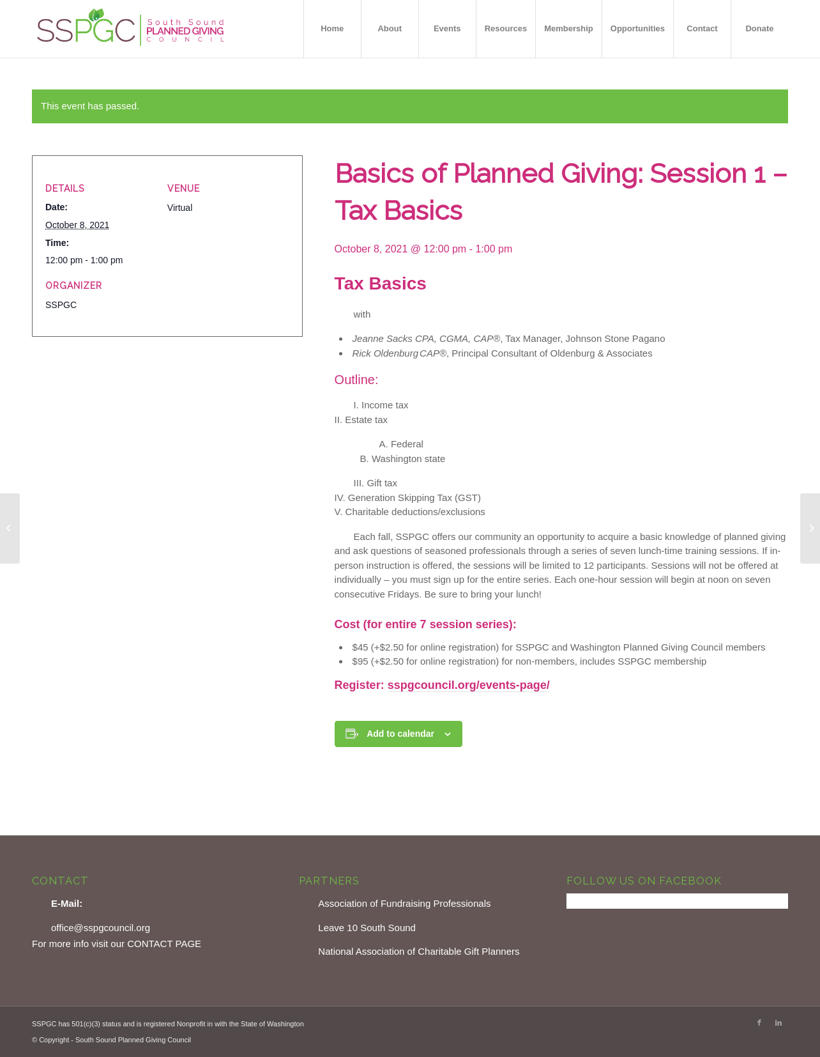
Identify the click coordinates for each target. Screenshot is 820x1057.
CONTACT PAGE (164, 943)
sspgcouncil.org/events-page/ (469, 685)
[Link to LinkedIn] (778, 1022)
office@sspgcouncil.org (100, 927)
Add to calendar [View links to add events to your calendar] (400, 734)
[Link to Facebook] (759, 1022)
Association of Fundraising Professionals (404, 903)
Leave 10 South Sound (367, 927)
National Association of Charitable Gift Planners (418, 951)
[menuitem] (332, 29)
